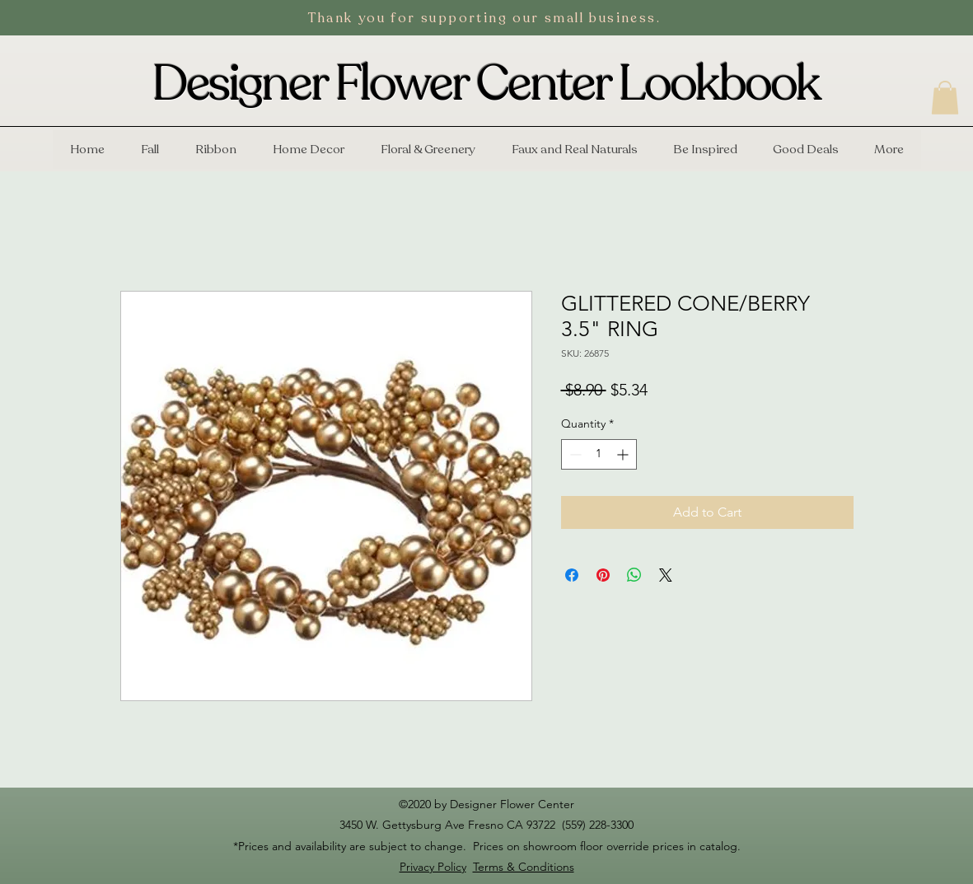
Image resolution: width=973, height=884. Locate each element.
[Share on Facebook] (572, 575)
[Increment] (624, 454)
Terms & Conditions (523, 866)
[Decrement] (574, 454)
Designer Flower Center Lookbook (486, 84)
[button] (945, 98)
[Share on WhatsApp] (634, 575)
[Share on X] (666, 575)
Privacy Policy (433, 866)
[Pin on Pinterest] (603, 575)
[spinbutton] (599, 454)
